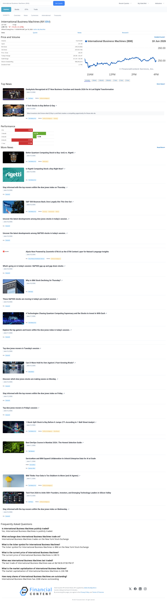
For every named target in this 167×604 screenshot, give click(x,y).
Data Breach (56, 431)
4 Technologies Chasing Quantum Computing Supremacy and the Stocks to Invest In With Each (66, 313)
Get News (31, 98)
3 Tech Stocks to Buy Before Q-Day (41, 106)
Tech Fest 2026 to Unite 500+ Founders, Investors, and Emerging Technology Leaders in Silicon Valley (68, 493)
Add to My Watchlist (39, 29)
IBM (47, 21)
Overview (17, 15)
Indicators (158, 3)
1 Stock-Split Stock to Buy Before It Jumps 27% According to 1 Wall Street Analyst (61, 422)
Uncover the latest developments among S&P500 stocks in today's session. (35, 233)
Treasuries (57, 15)
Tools (36, 9)
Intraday (87, 80)
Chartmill (8, 194)
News (26, 15)
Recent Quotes (124, 3)
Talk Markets (31, 451)
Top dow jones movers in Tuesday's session (22, 348)
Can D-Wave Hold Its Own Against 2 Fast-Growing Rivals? (51, 363)
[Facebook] (135, 591)
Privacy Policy (85, 592)
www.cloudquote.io (90, 588)
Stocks (17, 9)
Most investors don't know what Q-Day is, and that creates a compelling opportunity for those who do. (61, 113)
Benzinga (31, 291)
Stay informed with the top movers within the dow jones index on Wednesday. (36, 509)
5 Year (127, 80)
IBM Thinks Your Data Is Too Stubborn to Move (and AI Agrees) (53, 476)
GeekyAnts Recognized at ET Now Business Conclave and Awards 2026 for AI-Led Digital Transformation (70, 89)
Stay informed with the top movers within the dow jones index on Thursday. (35, 187)
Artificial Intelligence (44, 98)
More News (160, 84)
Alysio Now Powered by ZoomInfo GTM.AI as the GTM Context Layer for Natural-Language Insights (67, 252)
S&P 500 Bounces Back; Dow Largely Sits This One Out (49, 202)
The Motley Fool (32, 118)
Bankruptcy (45, 161)
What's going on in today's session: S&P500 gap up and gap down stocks (34, 266)
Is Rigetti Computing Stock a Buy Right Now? (45, 169)
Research (125, 33)
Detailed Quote (159, 37)
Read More (160, 147)
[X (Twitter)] (130, 591)
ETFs (26, 9)
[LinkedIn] (140, 591)
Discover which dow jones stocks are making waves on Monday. (30, 379)
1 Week (94, 80)
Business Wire (32, 468)
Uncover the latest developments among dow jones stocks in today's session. (36, 219)
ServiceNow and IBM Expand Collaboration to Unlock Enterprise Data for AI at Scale (61, 459)
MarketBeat (31, 371)
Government (51, 211)
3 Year (121, 80)
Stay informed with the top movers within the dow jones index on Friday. (34, 393)
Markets (6, 9)
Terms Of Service (98, 592)
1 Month (101, 80)
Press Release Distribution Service (36, 258)
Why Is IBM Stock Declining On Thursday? (44, 280)
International (46, 15)
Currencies (34, 15)
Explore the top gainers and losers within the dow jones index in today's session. (37, 330)
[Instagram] (145, 591)
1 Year (115, 80)
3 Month (108, 80)
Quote (35, 33)
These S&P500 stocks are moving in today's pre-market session (30, 299)
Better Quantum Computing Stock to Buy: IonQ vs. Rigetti (50, 153)
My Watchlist (142, 3)
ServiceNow (32, 464)
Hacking (56, 118)
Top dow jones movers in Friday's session (21, 408)
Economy (45, 211)
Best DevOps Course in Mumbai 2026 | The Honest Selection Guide (55, 443)
